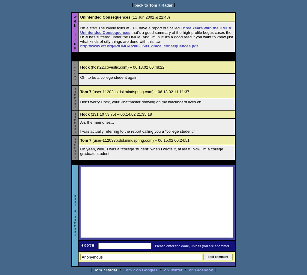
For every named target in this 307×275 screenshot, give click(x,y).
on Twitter (173, 270)
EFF (134, 28)
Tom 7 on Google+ (141, 270)
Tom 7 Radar (106, 270)
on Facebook (201, 270)
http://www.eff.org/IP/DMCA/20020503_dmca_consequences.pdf (139, 46)
